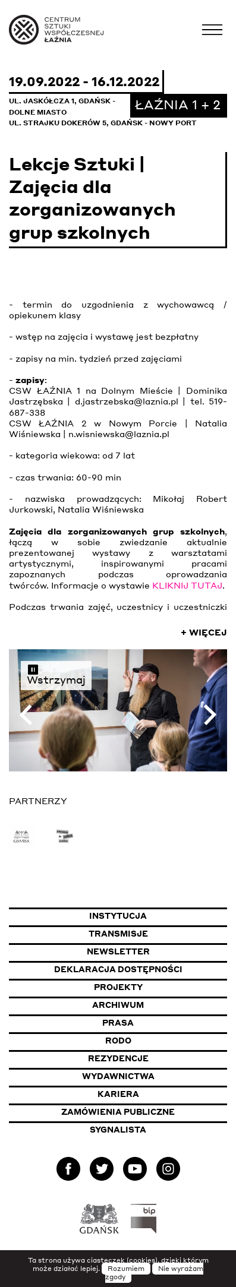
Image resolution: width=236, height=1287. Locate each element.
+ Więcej (204, 632)
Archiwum (118, 1005)
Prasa (118, 1022)
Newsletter (118, 951)
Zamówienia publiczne (144, 1111)
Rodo (118, 1040)
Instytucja (118, 916)
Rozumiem (126, 1268)
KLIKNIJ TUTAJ (187, 585)
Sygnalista (118, 1129)
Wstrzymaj (56, 674)
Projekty (118, 987)
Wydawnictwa (118, 1076)
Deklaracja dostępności (118, 969)
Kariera (118, 1094)
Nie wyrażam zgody (154, 1272)
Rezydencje (118, 1058)
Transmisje (158, 933)
